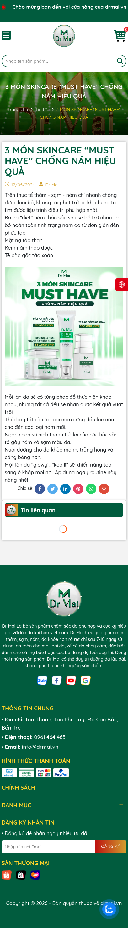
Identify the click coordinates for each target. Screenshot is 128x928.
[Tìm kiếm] (120, 61)
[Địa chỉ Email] (64, 846)
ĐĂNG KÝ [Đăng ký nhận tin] (110, 846)
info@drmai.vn (40, 746)
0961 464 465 (50, 737)
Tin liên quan (38, 510)
